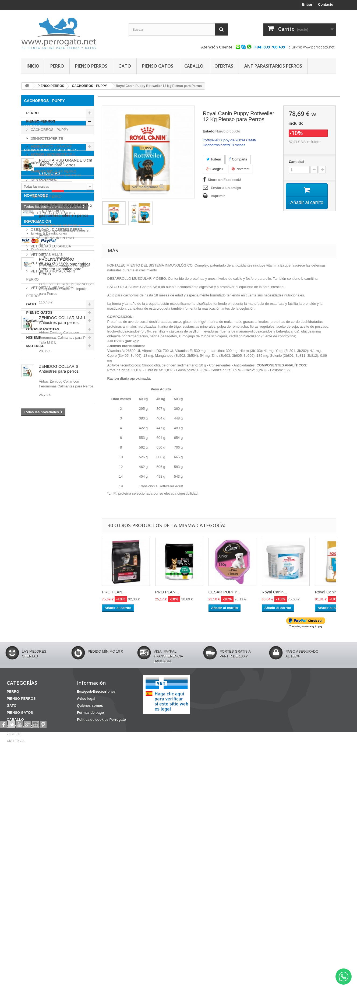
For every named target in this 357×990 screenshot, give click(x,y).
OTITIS (70, 542)
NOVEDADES (36, 576)
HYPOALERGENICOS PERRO (54, 205)
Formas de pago (43, 845)
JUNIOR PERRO (43, 138)
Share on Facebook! (224, 180)
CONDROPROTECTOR (64, 534)
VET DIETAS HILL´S (46, 255)
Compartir (238, 159)
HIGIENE (33, 337)
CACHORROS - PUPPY (49, 130)
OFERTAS (223, 66)
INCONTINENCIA (65, 550)
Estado (208, 131)
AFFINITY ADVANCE (47, 390)
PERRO (57, 66)
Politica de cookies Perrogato (53, 853)
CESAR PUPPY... (224, 592)
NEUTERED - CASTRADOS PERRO (50, 217)
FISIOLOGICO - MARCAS (51, 146)
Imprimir (218, 196)
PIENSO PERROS (91, 66)
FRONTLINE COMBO (41, 558)
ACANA (36, 382)
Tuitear (213, 159)
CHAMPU (31, 550)
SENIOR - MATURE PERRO (52, 155)
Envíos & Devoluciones (48, 820)
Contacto (325, 4)
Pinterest (240, 169)
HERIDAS (32, 534)
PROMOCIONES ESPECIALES (51, 440)
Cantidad (296, 162)
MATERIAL (35, 346)
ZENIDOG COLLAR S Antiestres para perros (59, 749)
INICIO (33, 66)
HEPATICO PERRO (46, 196)
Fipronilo (61, 526)
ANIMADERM (41, 406)
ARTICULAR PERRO (47, 163)
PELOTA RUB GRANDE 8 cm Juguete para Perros (65, 452)
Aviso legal (39, 829)
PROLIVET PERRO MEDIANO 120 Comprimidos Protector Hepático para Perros (65, 647)
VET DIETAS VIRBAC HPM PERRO (50, 292)
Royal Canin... (274, 592)
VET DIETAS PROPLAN (49, 263)
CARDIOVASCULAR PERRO (53, 171)
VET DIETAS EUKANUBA (50, 246)
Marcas (32, 364)
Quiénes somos (42, 837)
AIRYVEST (39, 398)
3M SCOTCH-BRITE (46, 374)
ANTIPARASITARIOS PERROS (273, 66)
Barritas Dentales (38, 542)
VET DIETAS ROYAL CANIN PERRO (50, 275)
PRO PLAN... (114, 592)
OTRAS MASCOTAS (42, 329)
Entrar (307, 4)
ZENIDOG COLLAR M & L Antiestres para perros (62, 701)
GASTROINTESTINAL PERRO (54, 188)
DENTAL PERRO (44, 180)
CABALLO (193, 66)
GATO (124, 66)
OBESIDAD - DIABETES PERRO (56, 230)
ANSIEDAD (39, 526)
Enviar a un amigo (226, 188)
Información (37, 811)
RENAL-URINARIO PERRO (52, 238)
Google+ (215, 169)
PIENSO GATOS (157, 66)
